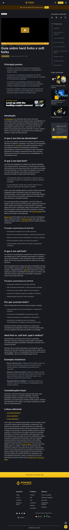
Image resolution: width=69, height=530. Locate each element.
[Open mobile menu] (65, 2)
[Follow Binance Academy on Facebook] (17, 513)
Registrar (61, 2)
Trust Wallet (33, 508)
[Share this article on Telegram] (61, 17)
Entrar (46, 7)
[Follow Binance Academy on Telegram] (22, 513)
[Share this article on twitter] (52, 17)
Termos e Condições (46, 495)
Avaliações (44, 507)
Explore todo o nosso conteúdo (34, 474)
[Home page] (29, 3)
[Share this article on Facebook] (56, 17)
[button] (66, 3)
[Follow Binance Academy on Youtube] (24, 513)
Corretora (32, 495)
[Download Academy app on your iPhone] (39, 516)
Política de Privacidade (46, 497)
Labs (31, 500)
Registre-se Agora (59, 137)
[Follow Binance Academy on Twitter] (19, 513)
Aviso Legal (44, 500)
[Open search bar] (55, 2)
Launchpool (33, 502)
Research (32, 505)
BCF (31, 497)
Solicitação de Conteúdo (44, 503)
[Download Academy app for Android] (47, 516)
